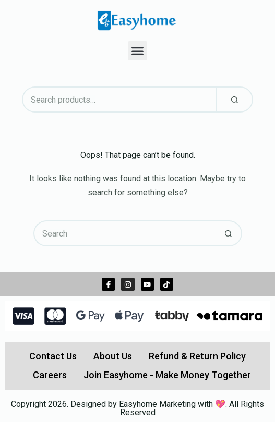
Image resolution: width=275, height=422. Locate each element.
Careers (50, 374)
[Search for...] (124, 233)
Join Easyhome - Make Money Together (167, 374)
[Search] (234, 99)
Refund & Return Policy (197, 356)
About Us (112, 356)
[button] (138, 51)
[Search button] (229, 233)
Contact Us (53, 356)
